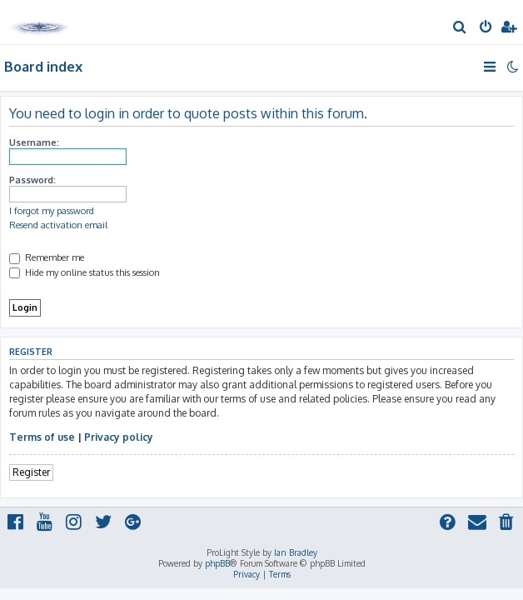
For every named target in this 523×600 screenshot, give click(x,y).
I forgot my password (51, 211)
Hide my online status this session (84, 272)
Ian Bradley (295, 553)
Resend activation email (58, 225)
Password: (32, 180)
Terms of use (42, 437)
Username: (34, 142)
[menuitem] (460, 28)
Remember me (46, 257)
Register (31, 472)
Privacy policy (118, 437)
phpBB (217, 563)
